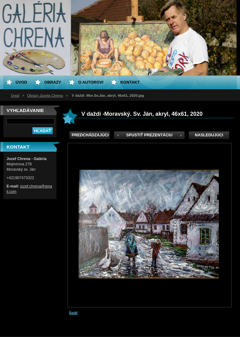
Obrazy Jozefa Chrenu (45, 95)
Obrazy (52, 82)
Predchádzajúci (90, 135)
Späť (73, 312)
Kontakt (130, 82)
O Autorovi (90, 82)
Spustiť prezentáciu (149, 135)
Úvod (15, 95)
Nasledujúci (209, 135)
